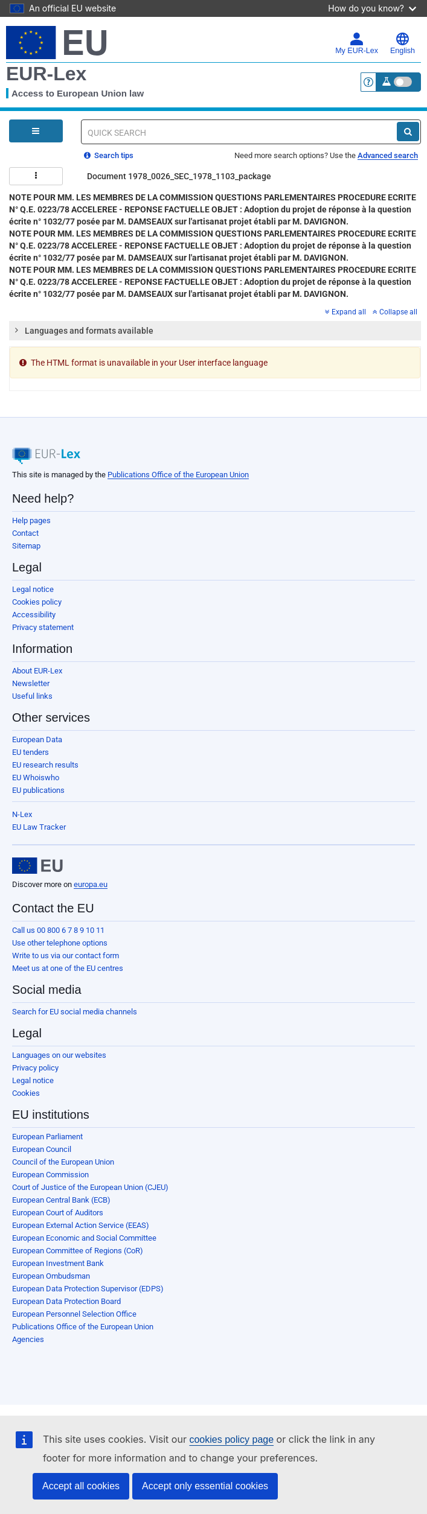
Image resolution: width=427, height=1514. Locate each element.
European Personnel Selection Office (74, 1313)
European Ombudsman (51, 1275)
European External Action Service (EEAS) (80, 1225)
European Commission (50, 1174)
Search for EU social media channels (74, 1011)
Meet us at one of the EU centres (67, 968)
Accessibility (34, 614)
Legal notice (33, 589)
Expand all (345, 312)
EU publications (38, 790)
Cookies (26, 1093)
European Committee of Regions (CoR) (77, 1250)
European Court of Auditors (57, 1212)
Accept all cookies (81, 1486)
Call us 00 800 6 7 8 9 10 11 (58, 930)
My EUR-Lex (356, 43)
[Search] (408, 131)
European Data (37, 739)
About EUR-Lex (37, 670)
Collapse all (395, 312)
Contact (25, 533)
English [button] (402, 43)
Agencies (28, 1339)
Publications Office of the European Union (178, 474)
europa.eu (91, 884)
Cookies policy (37, 601)
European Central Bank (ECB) (61, 1199)
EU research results (45, 764)
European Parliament (47, 1136)
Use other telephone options (60, 942)
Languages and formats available (83, 330)
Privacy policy (35, 1067)
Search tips (108, 155)
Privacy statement (43, 627)
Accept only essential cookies (205, 1486)
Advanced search (388, 155)
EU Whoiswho (35, 777)
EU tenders (30, 752)
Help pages (31, 520)
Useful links (32, 696)
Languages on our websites (59, 1055)
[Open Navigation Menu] (36, 130)
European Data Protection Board (66, 1301)
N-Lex (22, 814)
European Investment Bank (58, 1263)
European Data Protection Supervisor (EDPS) (88, 1288)
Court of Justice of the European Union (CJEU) (90, 1187)
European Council (41, 1149)
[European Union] (37, 865)
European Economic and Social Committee (84, 1237)
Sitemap (26, 545)
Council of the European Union (63, 1161)
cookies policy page (231, 1439)
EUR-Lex (46, 73)
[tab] (215, 331)
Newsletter (31, 683)
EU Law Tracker (39, 827)
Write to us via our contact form (65, 955)
